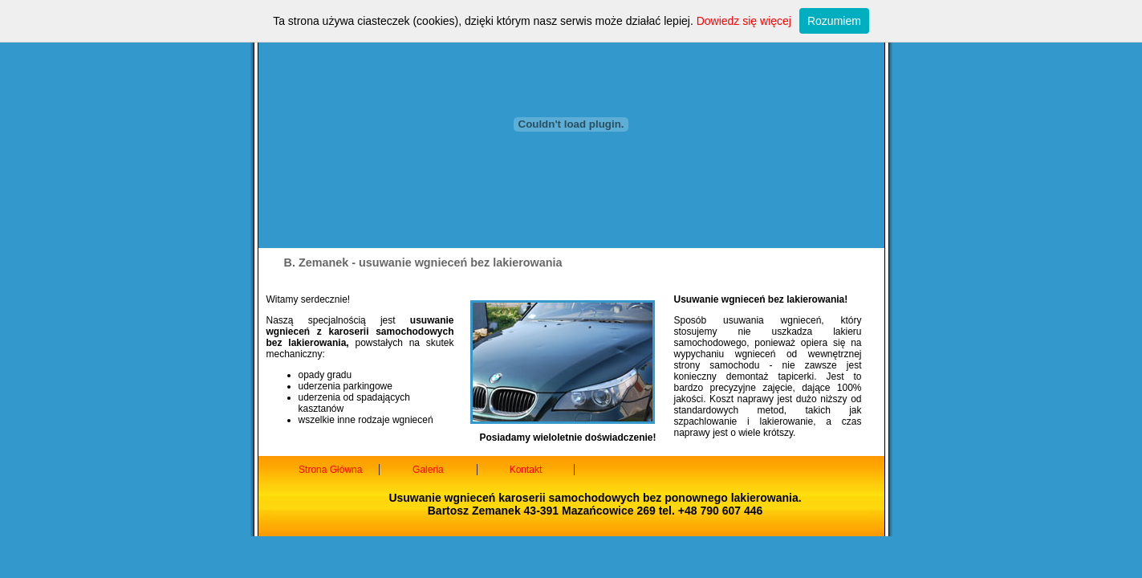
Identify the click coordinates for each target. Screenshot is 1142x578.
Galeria (428, 469)
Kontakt (526, 469)
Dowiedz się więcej (744, 20)
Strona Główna (330, 469)
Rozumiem (834, 20)
